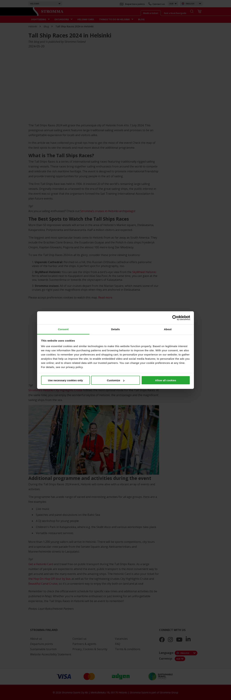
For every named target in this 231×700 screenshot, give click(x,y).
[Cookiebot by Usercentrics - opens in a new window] (175, 317)
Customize (115, 380)
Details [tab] (115, 329)
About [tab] (168, 329)
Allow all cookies (165, 380)
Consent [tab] (63, 329)
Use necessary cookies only (65, 380)
